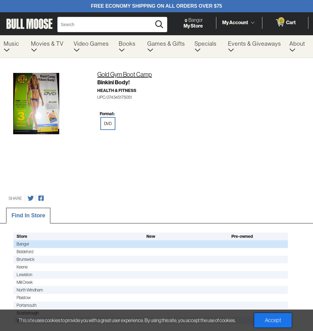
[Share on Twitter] (31, 198)
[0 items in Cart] (285, 23)
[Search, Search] (105, 24)
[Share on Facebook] (41, 198)
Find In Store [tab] (28, 215)
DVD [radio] (108, 123)
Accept (273, 320)
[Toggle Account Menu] (252, 22)
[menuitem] (13, 46)
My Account (235, 22)
